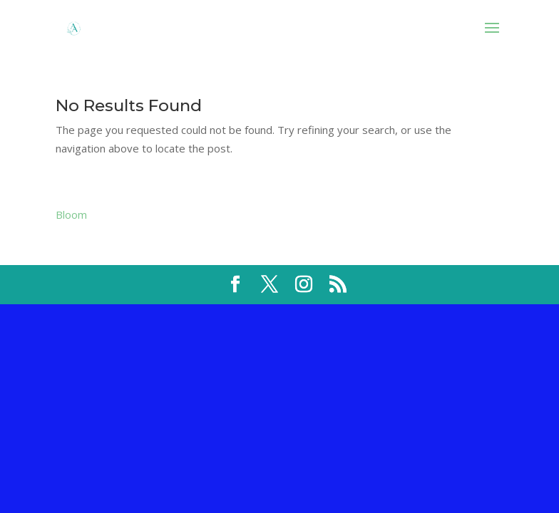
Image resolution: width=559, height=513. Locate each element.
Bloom (71, 214)
